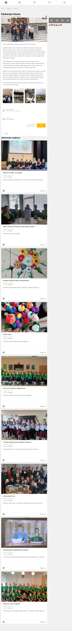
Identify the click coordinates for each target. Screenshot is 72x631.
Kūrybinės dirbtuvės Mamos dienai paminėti (16, 280)
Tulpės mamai (7, 334)
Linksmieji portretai (9, 496)
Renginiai (16, 8)
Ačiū (41, 125)
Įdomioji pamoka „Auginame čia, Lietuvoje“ (16, 550)
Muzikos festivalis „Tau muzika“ (12, 173)
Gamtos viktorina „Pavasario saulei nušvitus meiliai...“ (19, 226)
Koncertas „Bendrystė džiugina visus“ (14, 388)
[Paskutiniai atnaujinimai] (34, 2)
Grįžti (6, 133)
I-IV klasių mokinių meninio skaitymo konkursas (17, 442)
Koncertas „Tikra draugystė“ (11, 604)
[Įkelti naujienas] (19, 2)
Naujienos (9, 8)
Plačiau (42, 191)
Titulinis (3, 8)
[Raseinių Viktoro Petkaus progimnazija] (6, 2)
